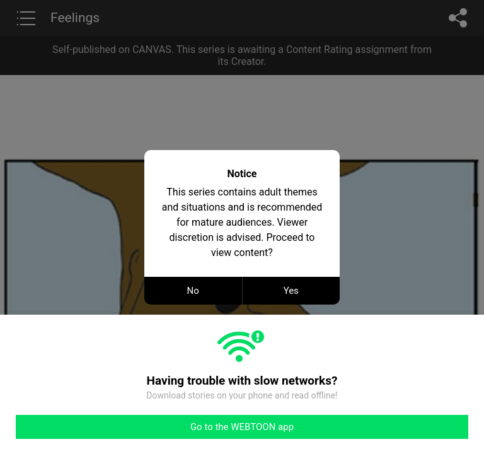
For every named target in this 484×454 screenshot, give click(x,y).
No (193, 290)
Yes (291, 290)
